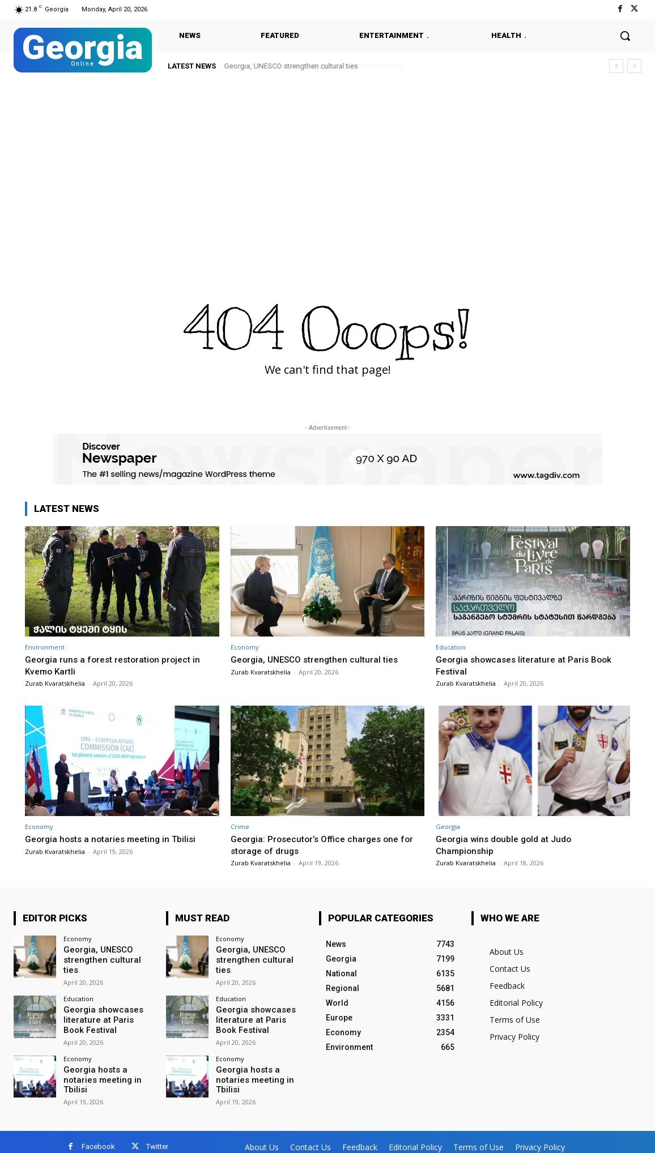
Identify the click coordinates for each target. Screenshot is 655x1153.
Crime (240, 826)
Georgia (448, 826)
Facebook (98, 1137)
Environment (45, 647)
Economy (245, 647)
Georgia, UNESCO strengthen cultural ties (291, 66)
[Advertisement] (327, 165)
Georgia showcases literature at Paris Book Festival (105, 1013)
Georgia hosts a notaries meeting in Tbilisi (117, 838)
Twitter (157, 1137)
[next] (634, 66)
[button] (625, 35)
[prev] (616, 66)
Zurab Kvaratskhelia (55, 683)
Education (451, 647)
